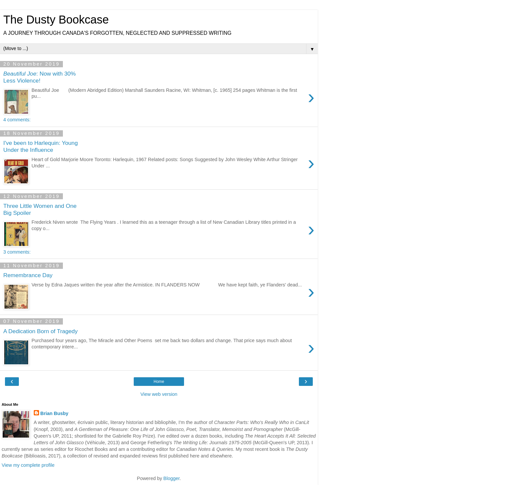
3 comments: (16, 252)
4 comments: (16, 119)
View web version (158, 394)
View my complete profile (28, 465)
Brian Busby (54, 413)
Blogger (172, 478)
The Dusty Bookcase (56, 19)
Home (159, 381)
